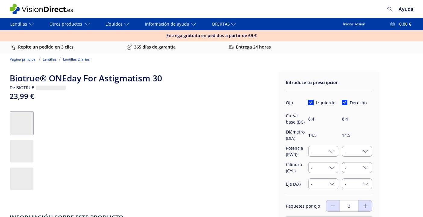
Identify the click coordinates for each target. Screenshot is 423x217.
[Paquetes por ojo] (349, 206)
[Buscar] (389, 9)
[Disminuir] (365, 205)
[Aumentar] (333, 205)
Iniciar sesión (354, 24)
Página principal (23, 59)
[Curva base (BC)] (323, 119)
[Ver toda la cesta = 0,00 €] (400, 24)
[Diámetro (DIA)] (323, 135)
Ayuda (406, 9)
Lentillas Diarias (76, 59)
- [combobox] (311, 151)
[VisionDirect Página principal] (45, 9)
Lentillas (50, 59)
